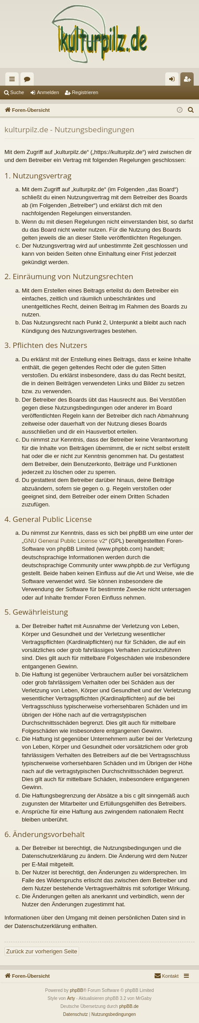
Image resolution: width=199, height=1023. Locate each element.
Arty (71, 998)
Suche (17, 92)
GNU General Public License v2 (64, 540)
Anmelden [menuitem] (174, 81)
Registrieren (85, 92)
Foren (29, 81)
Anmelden (48, 92)
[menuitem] (191, 110)
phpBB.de (129, 1006)
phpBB (76, 990)
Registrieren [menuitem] (189, 81)
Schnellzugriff (14, 81)
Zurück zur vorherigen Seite (41, 951)
